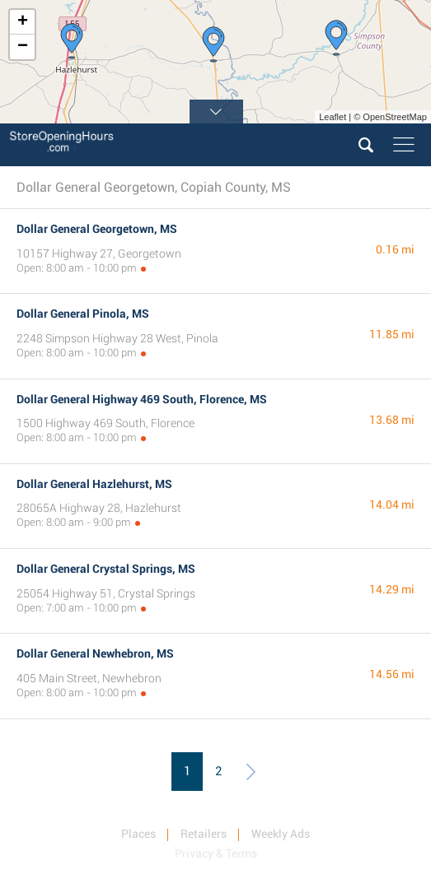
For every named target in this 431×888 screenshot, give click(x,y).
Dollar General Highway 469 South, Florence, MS (141, 399)
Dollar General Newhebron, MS (95, 653)
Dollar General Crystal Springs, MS (105, 568)
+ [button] (22, 22)
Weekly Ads (280, 833)
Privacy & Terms (216, 853)
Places (138, 833)
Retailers (203, 833)
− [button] (22, 47)
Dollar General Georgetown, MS (96, 228)
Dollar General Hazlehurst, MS (94, 483)
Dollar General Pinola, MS (82, 313)
